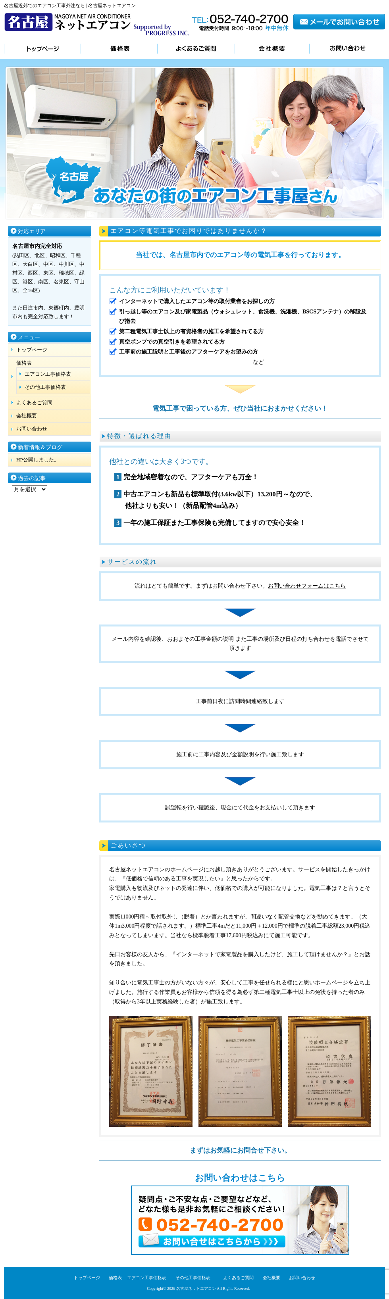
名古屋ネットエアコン (196, 1288)
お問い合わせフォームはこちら (307, 586)
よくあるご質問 (196, 49)
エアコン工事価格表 (48, 374)
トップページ (42, 49)
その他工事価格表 (45, 387)
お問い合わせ (346, 49)
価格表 (119, 49)
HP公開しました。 (37, 460)
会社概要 (272, 49)
